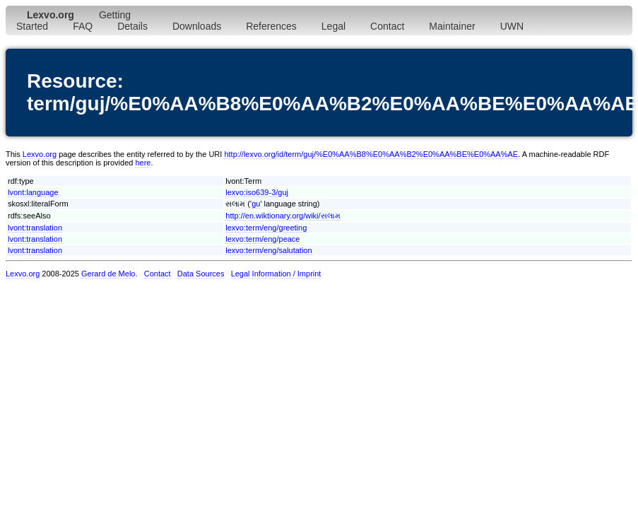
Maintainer (452, 26)
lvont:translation (35, 227)
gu (256, 203)
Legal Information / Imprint (276, 273)
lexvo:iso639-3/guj (256, 192)
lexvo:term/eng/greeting (266, 227)
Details (132, 26)
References (271, 26)
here (142, 162)
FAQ (83, 26)
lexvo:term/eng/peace (262, 239)
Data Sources (201, 273)
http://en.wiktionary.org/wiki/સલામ (282, 215)
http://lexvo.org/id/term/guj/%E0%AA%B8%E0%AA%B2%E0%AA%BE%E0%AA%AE (371, 154)
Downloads (196, 26)
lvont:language (33, 192)
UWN (512, 26)
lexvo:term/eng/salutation (268, 250)
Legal (333, 26)
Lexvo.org (40, 154)
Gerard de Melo (108, 273)
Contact (387, 26)
